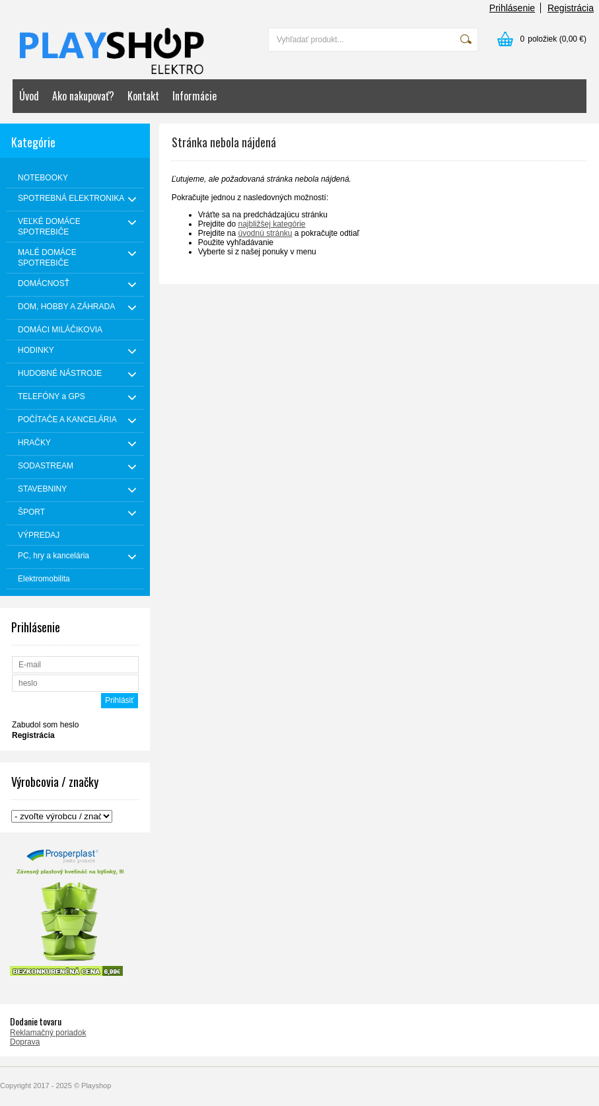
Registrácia (570, 8)
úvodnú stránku (265, 233)
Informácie (194, 96)
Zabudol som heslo (45, 724)
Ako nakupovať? (83, 96)
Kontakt (143, 96)
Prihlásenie (512, 8)
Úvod (29, 96)
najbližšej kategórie (271, 224)
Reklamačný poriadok (48, 1032)
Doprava (25, 1042)
